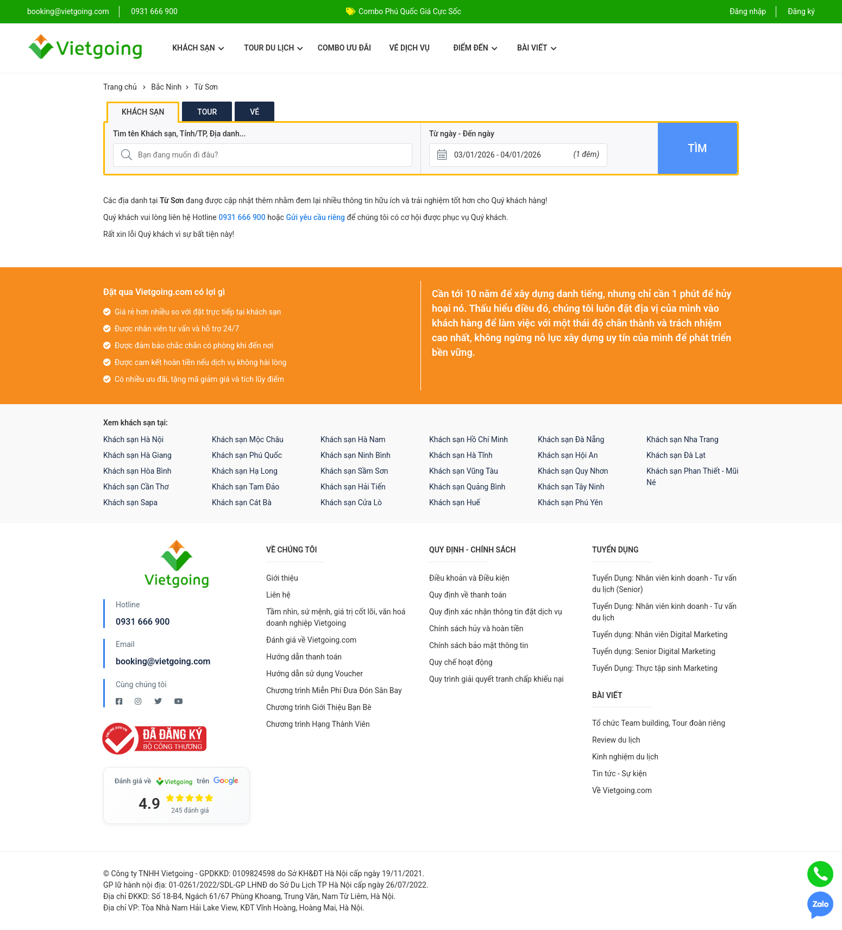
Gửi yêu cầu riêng (315, 217)
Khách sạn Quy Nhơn (573, 471)
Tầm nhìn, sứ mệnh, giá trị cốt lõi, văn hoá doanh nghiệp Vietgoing (335, 617)
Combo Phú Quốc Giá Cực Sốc (410, 11)
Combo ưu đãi (344, 47)
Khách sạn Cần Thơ (135, 486)
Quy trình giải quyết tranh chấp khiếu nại (496, 679)
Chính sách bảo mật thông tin (479, 645)
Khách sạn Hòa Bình (137, 471)
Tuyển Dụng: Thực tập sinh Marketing (655, 668)
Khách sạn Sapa (130, 502)
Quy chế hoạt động (461, 662)
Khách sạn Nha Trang (682, 439)
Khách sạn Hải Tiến (353, 486)
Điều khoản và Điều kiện (469, 578)
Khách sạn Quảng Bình (467, 486)
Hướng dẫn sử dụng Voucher (314, 673)
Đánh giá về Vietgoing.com (311, 640)
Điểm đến (475, 47)
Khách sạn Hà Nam (353, 439)
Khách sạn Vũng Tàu (463, 471)
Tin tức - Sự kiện (619, 773)
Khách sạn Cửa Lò (351, 502)
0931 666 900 (154, 11)
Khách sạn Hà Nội (133, 439)
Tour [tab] (207, 112)
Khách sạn (198, 47)
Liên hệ (278, 594)
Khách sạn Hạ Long (245, 471)
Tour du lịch (273, 47)
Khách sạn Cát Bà (242, 502)
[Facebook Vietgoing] (120, 701)
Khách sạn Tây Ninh (571, 486)
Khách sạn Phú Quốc (247, 455)
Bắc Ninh (166, 87)
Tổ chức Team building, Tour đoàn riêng (658, 723)
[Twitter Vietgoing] (159, 701)
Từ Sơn (206, 87)
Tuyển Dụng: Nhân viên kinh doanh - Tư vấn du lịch (664, 612)
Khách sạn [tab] (143, 112)
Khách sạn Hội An (568, 455)
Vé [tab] (254, 112)
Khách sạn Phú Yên (570, 502)
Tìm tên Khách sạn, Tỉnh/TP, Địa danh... (179, 133)
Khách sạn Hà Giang (137, 455)
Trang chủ (120, 87)
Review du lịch (616, 740)
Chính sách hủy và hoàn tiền (476, 628)
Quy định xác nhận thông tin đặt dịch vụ (495, 611)
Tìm (697, 148)
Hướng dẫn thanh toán (304, 656)
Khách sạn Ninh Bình (356, 455)
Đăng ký (801, 11)
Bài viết (537, 47)
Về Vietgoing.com (622, 790)
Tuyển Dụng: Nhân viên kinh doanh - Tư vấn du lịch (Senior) (664, 584)
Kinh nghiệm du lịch (625, 756)
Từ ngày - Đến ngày (461, 133)
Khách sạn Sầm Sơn (354, 471)
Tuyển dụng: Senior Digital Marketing (653, 651)
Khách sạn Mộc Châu (248, 439)
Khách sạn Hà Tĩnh (461, 455)
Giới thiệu (282, 578)
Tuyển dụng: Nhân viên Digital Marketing (659, 634)
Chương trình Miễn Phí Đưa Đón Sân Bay (334, 690)
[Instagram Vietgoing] (139, 701)
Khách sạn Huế (454, 502)
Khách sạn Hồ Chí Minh (468, 439)
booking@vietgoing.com (163, 661)
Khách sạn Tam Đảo (245, 486)
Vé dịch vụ (409, 47)
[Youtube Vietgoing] (178, 701)
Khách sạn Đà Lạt (676, 455)
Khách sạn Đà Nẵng (571, 439)
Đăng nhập (748, 11)
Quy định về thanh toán (467, 594)
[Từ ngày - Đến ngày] (518, 155)
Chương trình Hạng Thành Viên (318, 724)
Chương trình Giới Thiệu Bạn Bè (319, 707)
